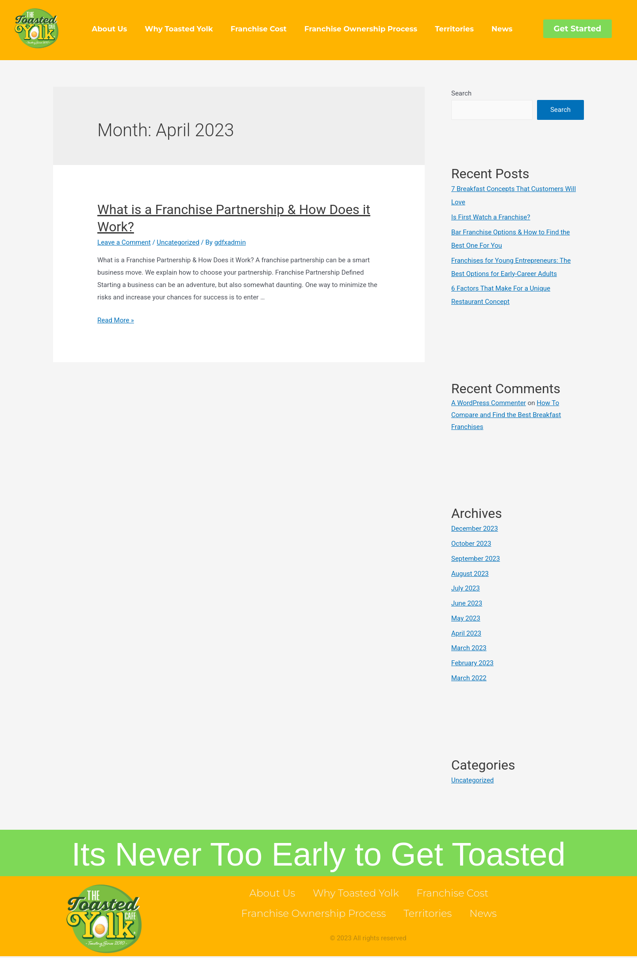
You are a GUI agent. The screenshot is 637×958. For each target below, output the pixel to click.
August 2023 (470, 574)
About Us (109, 28)
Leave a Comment (124, 242)
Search (461, 93)
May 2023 (465, 618)
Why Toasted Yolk (179, 28)
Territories (454, 28)
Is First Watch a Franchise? (490, 217)
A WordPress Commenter (488, 403)
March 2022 (469, 678)
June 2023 (466, 603)
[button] (577, 28)
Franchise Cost (258, 28)
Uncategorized (178, 242)
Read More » (115, 320)
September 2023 (475, 559)
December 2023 (474, 529)
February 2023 (472, 663)
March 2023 (469, 648)
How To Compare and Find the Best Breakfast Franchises (506, 415)
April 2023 (466, 633)
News (502, 28)
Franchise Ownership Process (360, 28)
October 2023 (471, 544)
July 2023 (465, 588)
